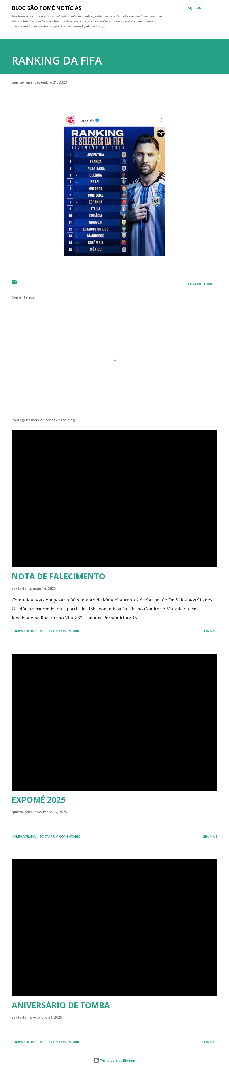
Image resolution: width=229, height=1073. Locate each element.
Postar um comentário (60, 631)
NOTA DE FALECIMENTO (58, 576)
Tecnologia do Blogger (114, 1060)
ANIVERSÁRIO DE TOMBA (61, 1005)
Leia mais (210, 631)
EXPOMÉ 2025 (39, 799)
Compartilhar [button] (200, 284)
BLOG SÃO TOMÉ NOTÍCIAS (47, 8)
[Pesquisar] (192, 8)
